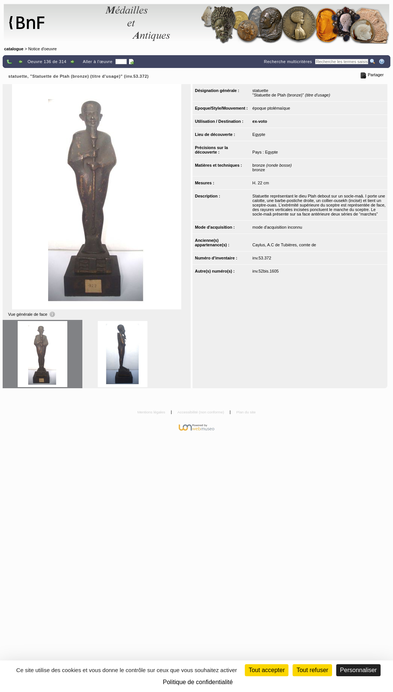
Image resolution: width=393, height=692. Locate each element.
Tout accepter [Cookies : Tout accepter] (267, 670)
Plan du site (246, 412)
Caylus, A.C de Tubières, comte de (284, 245)
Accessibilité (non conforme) (201, 412)
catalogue (13, 49)
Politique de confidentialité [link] (198, 682)
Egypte (258, 134)
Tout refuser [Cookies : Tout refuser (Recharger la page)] (312, 670)
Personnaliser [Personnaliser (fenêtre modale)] (358, 670)
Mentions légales (151, 412)
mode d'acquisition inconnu (277, 227)
